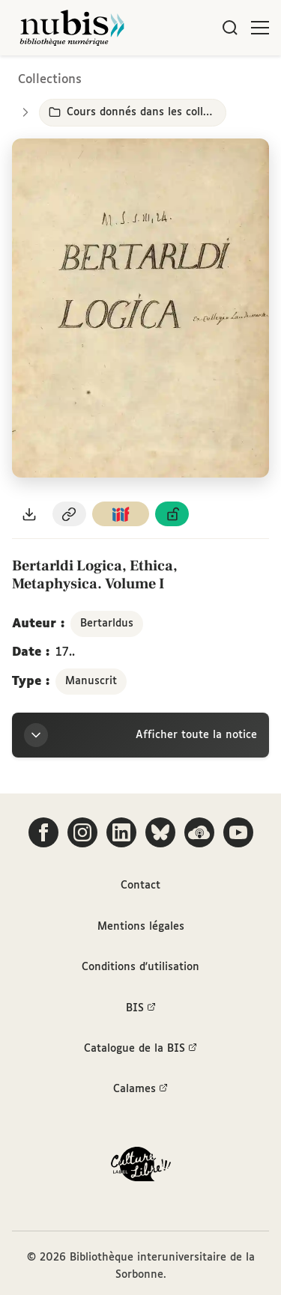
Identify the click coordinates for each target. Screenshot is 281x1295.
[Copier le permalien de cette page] (69, 514)
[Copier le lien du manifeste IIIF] (120, 514)
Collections (50, 79)
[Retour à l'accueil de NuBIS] (72, 27)
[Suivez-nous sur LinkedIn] (121, 832)
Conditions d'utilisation (140, 967)
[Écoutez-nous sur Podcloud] (199, 832)
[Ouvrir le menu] (260, 27)
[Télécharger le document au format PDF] (29, 514)
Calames (140, 1089)
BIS (141, 1008)
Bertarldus (106, 623)
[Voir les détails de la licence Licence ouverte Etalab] (172, 514)
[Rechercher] (230, 28)
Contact (140, 885)
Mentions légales (140, 926)
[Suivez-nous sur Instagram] (82, 832)
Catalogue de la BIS (140, 1048)
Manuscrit (91, 681)
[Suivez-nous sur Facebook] (43, 832)
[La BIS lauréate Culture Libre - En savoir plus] (141, 1167)
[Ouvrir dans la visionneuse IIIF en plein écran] (140, 308)
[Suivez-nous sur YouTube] (238, 832)
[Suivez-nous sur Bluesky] (160, 832)
